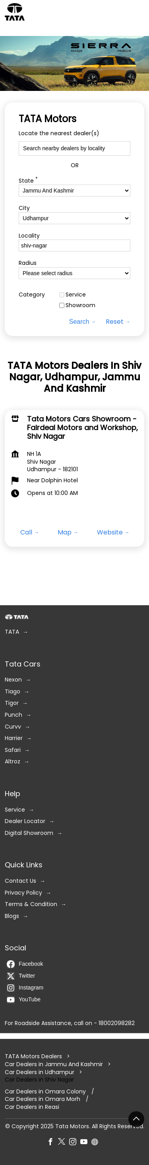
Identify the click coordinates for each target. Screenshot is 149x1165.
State (28, 180)
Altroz (12, 761)
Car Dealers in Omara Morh (42, 1099)
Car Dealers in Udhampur (39, 1072)
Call (26, 532)
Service (76, 294)
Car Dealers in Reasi (32, 1107)
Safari (13, 749)
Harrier (14, 738)
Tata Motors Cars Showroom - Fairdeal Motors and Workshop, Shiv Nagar (82, 427)
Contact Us (20, 881)
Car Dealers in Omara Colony (45, 1091)
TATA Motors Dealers (34, 1056)
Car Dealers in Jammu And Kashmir (54, 1064)
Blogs (12, 916)
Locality (29, 236)
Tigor (12, 703)
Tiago (12, 691)
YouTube (24, 1000)
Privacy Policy (23, 892)
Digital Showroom (29, 832)
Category (32, 294)
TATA (12, 632)
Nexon (13, 680)
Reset (115, 321)
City (24, 208)
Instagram (25, 988)
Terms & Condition (31, 904)
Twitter (21, 976)
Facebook (25, 964)
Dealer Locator (25, 821)
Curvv (13, 726)
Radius (28, 263)
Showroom (80, 306)
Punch (13, 715)
